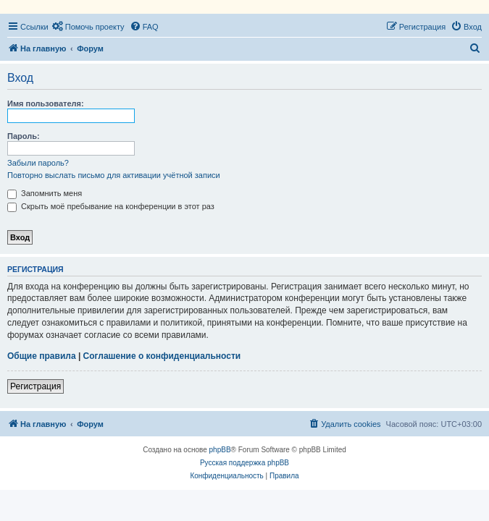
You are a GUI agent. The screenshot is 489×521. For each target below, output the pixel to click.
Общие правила (41, 356)
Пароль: (23, 136)
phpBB (220, 450)
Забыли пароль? (38, 162)
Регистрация (35, 386)
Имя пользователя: (45, 103)
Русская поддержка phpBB (244, 463)
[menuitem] (88, 26)
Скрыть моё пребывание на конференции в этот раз (110, 206)
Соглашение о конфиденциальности (162, 356)
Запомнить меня (44, 193)
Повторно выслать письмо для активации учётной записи (113, 175)
